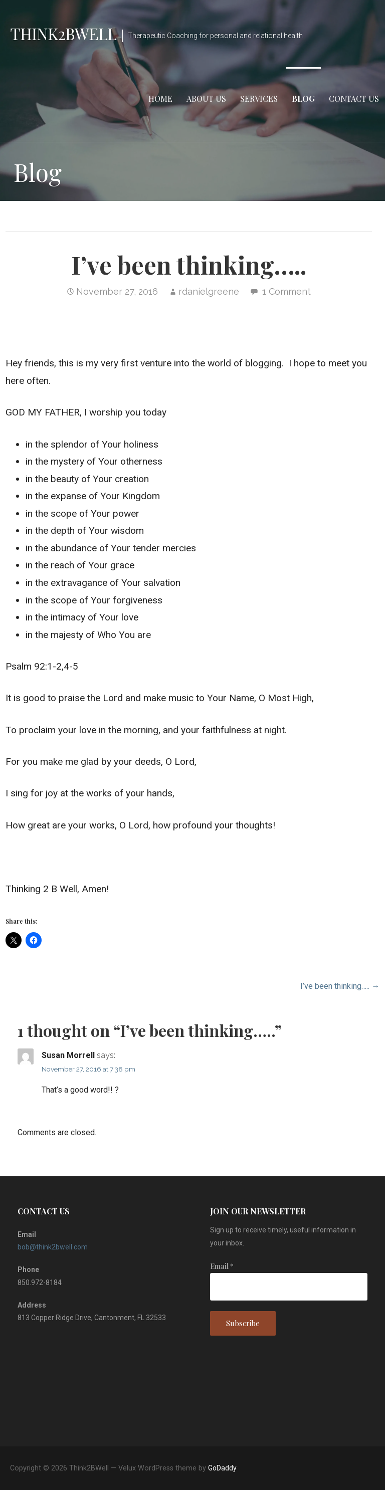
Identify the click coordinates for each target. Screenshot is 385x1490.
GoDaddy (222, 1468)
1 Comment (286, 291)
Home (160, 98)
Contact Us (354, 98)
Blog (303, 98)
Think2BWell (63, 33)
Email (222, 1266)
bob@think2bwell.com (53, 1247)
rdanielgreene (208, 291)
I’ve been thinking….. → (339, 986)
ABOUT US (206, 98)
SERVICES (259, 98)
